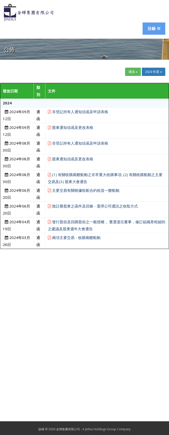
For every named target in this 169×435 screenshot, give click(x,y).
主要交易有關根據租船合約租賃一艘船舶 (83, 190)
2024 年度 (153, 71)
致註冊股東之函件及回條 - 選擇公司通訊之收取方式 (93, 206)
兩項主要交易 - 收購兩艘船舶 (74, 237)
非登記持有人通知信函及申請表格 (78, 111)
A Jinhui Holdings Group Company (107, 429)
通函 (133, 71)
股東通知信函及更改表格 (70, 127)
